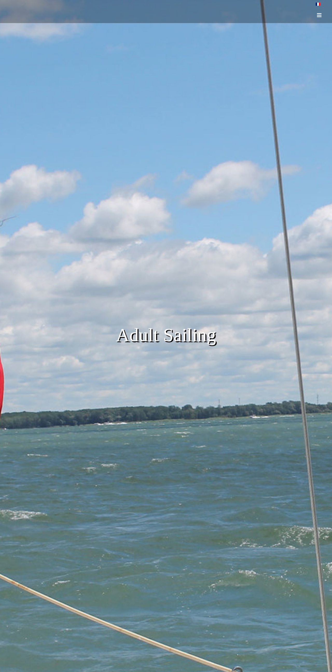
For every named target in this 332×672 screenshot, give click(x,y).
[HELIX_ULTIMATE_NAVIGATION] (319, 15)
